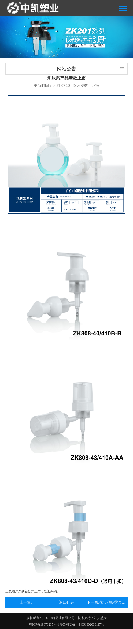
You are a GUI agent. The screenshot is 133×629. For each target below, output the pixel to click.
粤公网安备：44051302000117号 (81, 624)
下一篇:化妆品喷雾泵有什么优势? (107, 602)
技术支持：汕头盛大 (92, 618)
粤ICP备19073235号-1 (44, 624)
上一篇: (26, 602)
